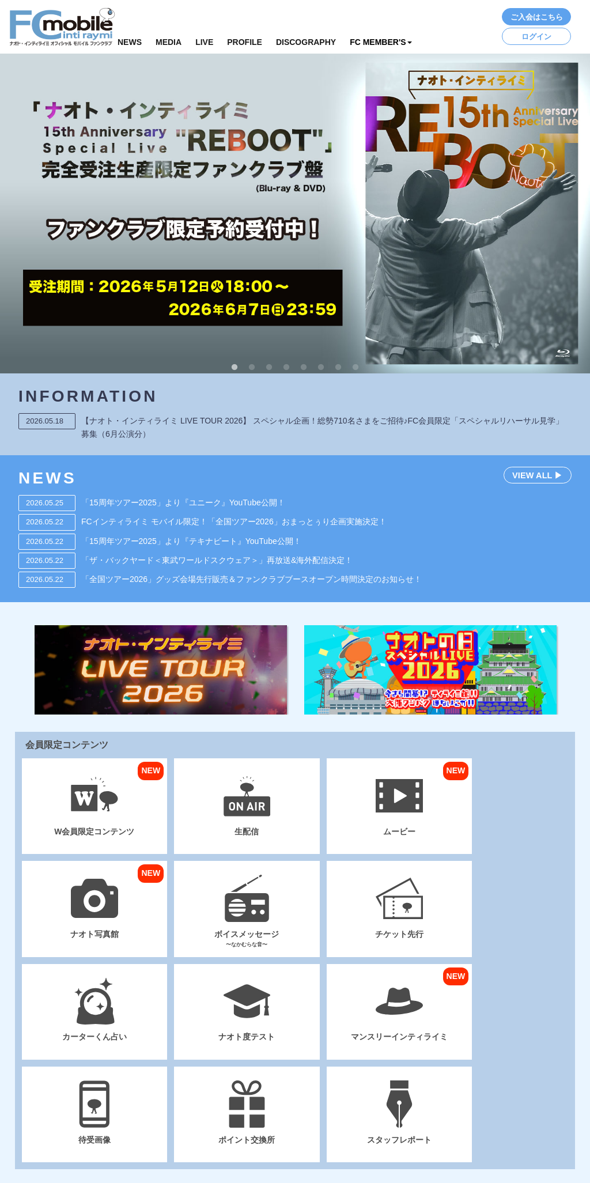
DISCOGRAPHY (306, 42)
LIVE (204, 42)
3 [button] (269, 367)
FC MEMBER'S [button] (380, 42)
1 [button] (234, 367)
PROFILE (244, 42)
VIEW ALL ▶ (536, 476)
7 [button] (338, 367)
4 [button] (286, 367)
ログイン (536, 36)
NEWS (130, 42)
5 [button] (303, 367)
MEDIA (168, 42)
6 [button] (321, 367)
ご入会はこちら (536, 17)
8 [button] (355, 367)
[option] (295, 213)
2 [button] (252, 367)
